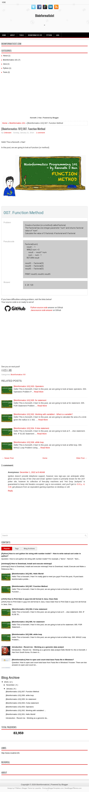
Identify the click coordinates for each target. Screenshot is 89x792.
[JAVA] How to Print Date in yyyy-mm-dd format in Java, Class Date (29, 599)
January (9, 689)
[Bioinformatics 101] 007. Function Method (23, 128)
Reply (10, 491)
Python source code (39, 307)
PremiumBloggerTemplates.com (53, 788)
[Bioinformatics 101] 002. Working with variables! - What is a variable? (43, 414)
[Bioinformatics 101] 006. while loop (29, 442)
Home (4, 2)
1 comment (40, 133)
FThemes (18, 788)
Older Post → (81, 458)
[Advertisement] (44, 95)
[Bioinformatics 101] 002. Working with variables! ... (26, 710)
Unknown (7, 133)
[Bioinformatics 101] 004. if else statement (31, 428)
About (12, 35)
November (10, 685)
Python (49, 35)
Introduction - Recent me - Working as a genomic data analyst (38, 647)
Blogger (55, 118)
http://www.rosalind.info (10, 753)
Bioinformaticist (44, 15)
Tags (17, 549)
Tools (21, 35)
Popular (7, 549)
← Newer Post (8, 458)
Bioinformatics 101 (35, 35)
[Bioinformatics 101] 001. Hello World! (28, 574)
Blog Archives (29, 549)
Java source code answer (41, 310)
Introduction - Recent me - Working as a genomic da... (27, 718)
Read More (38, 392)
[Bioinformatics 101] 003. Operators (29, 386)
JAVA (57, 35)
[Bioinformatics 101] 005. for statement (30, 400)
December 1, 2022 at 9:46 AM (32, 472)
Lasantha (38, 788)
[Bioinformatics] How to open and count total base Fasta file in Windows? (43, 660)
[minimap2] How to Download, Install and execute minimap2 (26, 564)
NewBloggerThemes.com (73, 788)
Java (5, 64)
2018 (6, 682)
